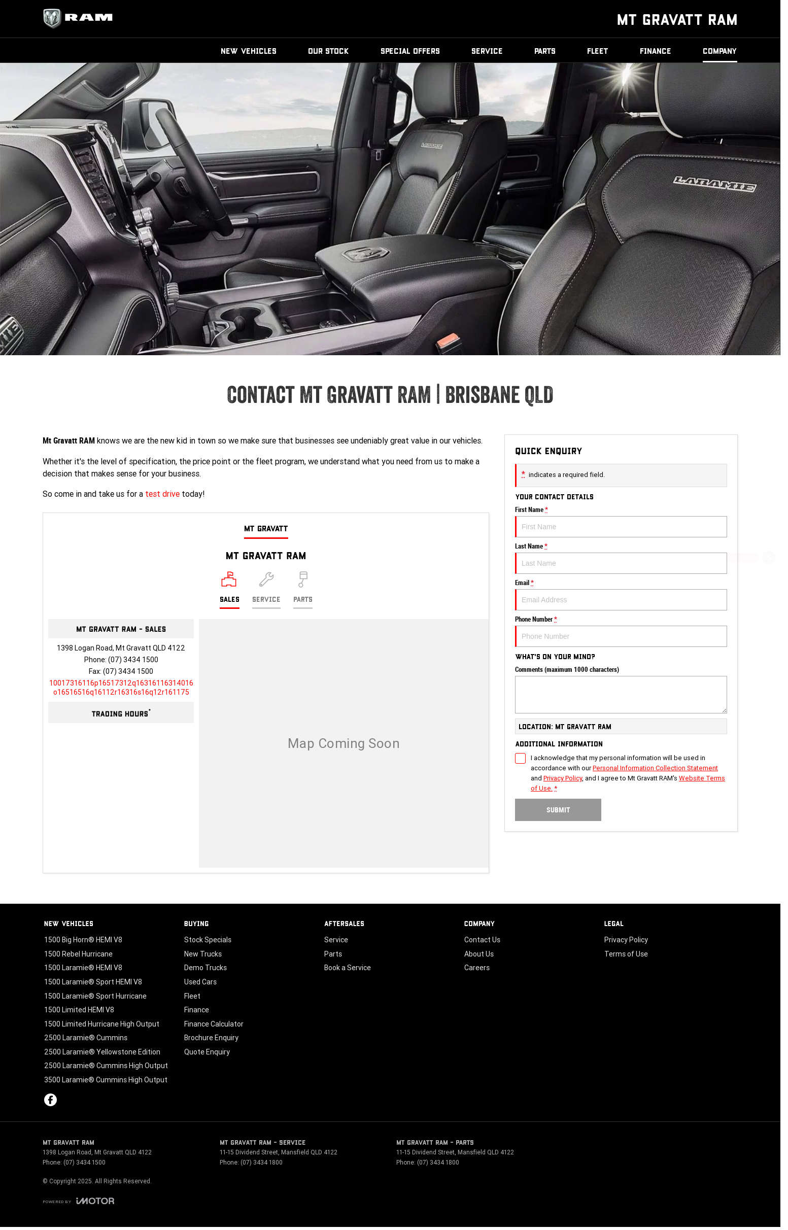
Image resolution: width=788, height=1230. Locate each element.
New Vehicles (249, 50)
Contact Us (482, 939)
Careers (477, 967)
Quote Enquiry (207, 1051)
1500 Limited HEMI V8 (79, 1009)
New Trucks (203, 954)
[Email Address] (121, 687)
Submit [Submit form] (558, 810)
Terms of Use (626, 954)
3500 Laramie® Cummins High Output (105, 1079)
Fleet (597, 50)
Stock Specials (207, 939)
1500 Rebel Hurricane (78, 954)
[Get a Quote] (769, 559)
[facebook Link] (50, 1100)
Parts (545, 50)
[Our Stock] (769, 665)
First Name (621, 521)
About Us (479, 954)
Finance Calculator (214, 1024)
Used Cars (200, 981)
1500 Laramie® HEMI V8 (83, 967)
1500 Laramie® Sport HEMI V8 (93, 981)
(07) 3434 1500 (133, 659)
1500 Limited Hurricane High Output (101, 1024)
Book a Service (347, 967)
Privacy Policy (626, 939)
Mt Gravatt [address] (266, 528)
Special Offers (410, 50)
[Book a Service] (769, 586)
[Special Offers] (769, 613)
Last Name (621, 558)
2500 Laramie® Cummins (85, 1037)
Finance (655, 50)
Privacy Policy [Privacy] (562, 778)
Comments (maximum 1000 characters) (621, 689)
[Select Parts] (303, 590)
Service (487, 50)
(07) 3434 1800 (262, 1162)
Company (720, 50)
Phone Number (621, 631)
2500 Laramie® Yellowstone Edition (102, 1051)
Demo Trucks (205, 967)
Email (621, 594)
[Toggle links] (78, 1201)
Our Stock (328, 50)
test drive (162, 494)
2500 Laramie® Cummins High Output (106, 1065)
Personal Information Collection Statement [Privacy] (655, 768)
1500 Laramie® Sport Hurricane (95, 996)
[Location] (229, 590)
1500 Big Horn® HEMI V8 (83, 939)
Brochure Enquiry (211, 1037)
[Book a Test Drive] (769, 640)
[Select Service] (266, 590)
